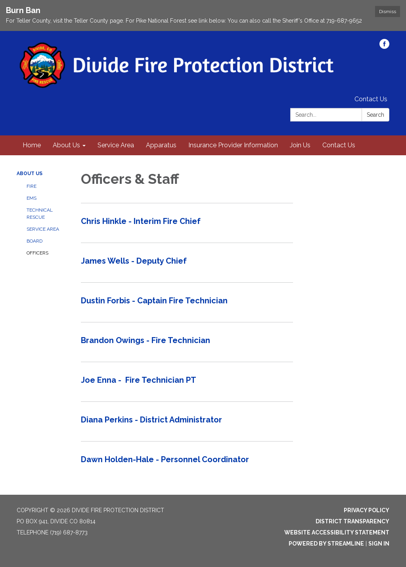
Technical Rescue (40, 213)
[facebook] (384, 46)
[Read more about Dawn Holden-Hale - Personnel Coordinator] (187, 461)
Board (34, 241)
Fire (31, 186)
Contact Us (370, 99)
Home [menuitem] (32, 145)
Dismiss (387, 11)
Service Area (43, 229)
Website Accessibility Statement (336, 532)
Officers (37, 253)
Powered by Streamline (326, 543)
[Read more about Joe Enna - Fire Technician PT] (187, 381)
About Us (29, 173)
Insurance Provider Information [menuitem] (233, 145)
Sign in (378, 543)
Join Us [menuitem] (300, 145)
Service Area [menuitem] (116, 145)
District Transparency (352, 521)
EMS (31, 198)
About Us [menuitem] (66, 145)
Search (375, 115)
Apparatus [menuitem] (161, 145)
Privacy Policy (366, 510)
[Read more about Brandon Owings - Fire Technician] (187, 342)
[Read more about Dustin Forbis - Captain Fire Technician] (187, 302)
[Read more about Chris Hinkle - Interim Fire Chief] (187, 223)
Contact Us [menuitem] (338, 145)
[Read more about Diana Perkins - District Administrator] (187, 421)
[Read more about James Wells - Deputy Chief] (187, 262)
